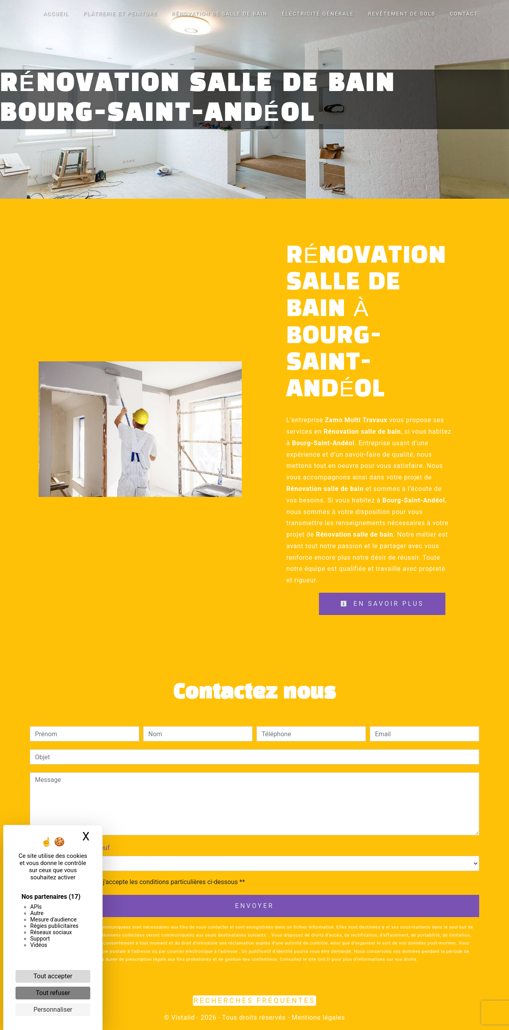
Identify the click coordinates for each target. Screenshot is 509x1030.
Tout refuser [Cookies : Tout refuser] (53, 993)
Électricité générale (318, 14)
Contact (464, 14)
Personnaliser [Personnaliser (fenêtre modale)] (52, 1009)
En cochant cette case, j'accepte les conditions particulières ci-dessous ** (141, 882)
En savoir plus (382, 603)
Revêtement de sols (401, 14)
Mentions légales (317, 1017)
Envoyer (254, 906)
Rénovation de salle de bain (220, 14)
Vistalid (183, 1017)
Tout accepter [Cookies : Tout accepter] (52, 976)
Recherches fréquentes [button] (254, 1001)
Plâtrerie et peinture (120, 14)
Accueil (56, 14)
